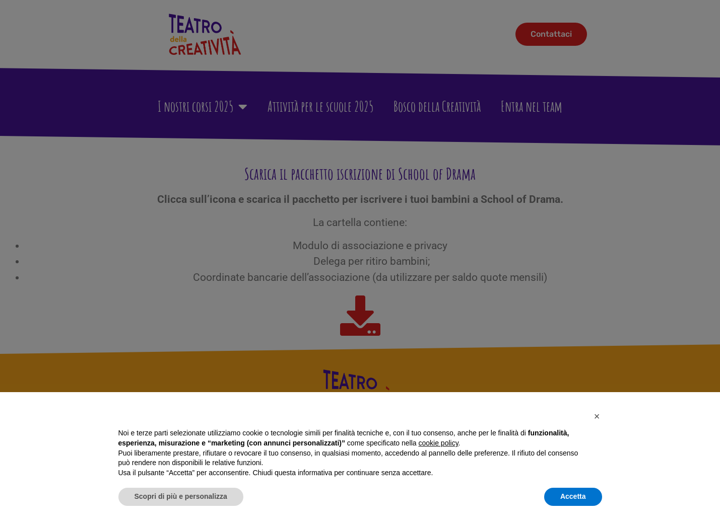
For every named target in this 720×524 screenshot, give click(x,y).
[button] (597, 416)
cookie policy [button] (438, 443)
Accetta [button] (573, 496)
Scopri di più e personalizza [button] (181, 496)
